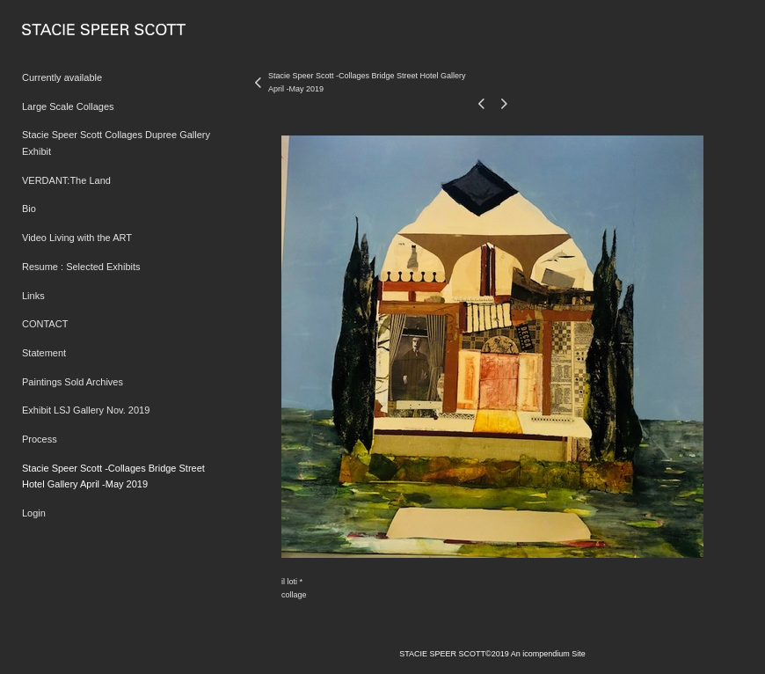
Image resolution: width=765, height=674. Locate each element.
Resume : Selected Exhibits (81, 266)
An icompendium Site (548, 653)
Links (33, 295)
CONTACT (45, 324)
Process (39, 439)
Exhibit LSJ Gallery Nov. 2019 (85, 410)
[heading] (66, 30)
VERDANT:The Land (66, 180)
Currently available (62, 77)
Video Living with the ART (77, 237)
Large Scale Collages (68, 106)
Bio (29, 208)
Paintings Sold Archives (72, 382)
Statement (44, 353)
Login (34, 513)
